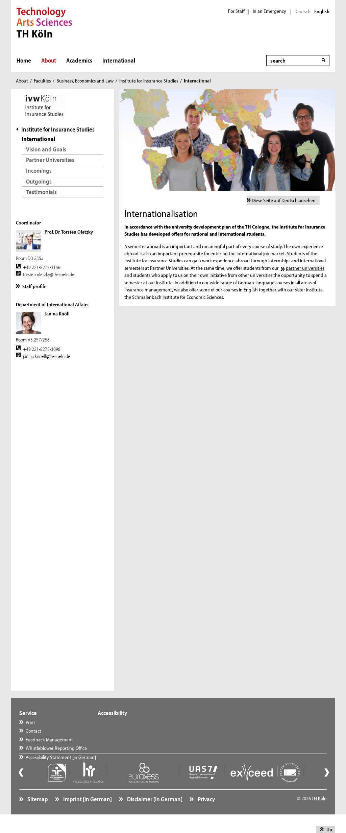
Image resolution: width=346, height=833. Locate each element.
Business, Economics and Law (85, 80)
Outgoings (39, 181)
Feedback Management (49, 739)
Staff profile (34, 286)
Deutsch (302, 11)
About (48, 60)
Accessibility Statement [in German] (61, 765)
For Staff (236, 11)
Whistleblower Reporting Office (56, 748)
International (118, 60)
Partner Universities (50, 160)
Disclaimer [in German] (154, 814)
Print (30, 722)
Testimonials (41, 192)
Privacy (206, 814)
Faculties (42, 80)
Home (24, 60)
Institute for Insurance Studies (148, 80)
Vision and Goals (46, 149)
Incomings (39, 170)
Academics (79, 60)
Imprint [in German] (87, 814)
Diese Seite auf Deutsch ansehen (284, 200)
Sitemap (37, 814)
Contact (33, 731)
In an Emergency (269, 11)
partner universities (305, 268)
